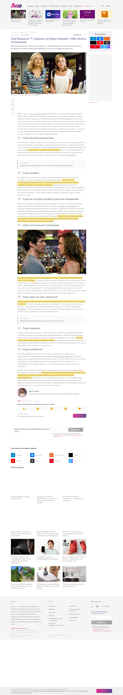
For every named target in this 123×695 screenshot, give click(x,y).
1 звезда (74, 34)
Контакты (52, 597)
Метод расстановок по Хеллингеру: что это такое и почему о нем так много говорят (47, 492)
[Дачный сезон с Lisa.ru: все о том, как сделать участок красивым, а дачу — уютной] (70, 14)
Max (72, 461)
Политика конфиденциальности (57, 609)
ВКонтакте (36, 455)
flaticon (20, 620)
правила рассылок (58, 436)
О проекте (52, 590)
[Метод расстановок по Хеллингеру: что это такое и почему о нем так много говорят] (48, 478)
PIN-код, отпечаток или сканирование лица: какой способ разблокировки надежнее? (21, 544)
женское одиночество (37, 114)
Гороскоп (63, 6)
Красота (44, 6)
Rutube (73, 455)
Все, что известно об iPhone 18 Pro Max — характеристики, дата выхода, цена (74, 543)
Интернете (21, 309)
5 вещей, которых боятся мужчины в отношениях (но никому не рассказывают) (46, 165)
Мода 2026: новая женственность (16, 20)
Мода (37, 6)
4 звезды (79, 34)
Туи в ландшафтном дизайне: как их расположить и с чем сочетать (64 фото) (22, 570)
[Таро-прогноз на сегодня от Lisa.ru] (87, 14)
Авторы (51, 600)
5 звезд (81, 34)
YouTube (16, 461)
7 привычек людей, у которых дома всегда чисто (73, 569)
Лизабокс (87, 6)
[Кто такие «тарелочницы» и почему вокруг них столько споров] (74, 506)
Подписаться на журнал (19, 612)
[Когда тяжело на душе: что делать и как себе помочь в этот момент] (22, 506)
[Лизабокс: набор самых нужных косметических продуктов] (104, 14)
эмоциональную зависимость (64, 356)
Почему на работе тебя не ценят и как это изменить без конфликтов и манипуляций (48, 518)
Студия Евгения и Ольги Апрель (25, 619)
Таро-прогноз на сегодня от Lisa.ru (87, 20)
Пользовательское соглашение (55, 604)
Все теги (72, 605)
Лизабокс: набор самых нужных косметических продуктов (104, 21)
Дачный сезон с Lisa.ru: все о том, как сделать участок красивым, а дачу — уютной (69, 22)
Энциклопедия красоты (74, 594)
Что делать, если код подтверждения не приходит (47, 542)
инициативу (71, 155)
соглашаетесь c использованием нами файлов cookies (48, 691)
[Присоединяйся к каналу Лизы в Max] (22, 478)
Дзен (34, 461)
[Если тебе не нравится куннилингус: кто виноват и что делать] (74, 478)
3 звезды (77, 34)
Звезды (30, 6)
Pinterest (54, 461)
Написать (81, 416)
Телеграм (16, 455)
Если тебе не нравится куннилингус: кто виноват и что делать (73, 491)
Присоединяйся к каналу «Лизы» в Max (52, 20)
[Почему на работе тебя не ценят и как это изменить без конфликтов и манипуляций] (48, 506)
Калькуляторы (74, 598)
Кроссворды (73, 601)
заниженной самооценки (67, 206)
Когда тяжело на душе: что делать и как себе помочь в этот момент (21, 518)
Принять (104, 691)
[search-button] (102, 6)
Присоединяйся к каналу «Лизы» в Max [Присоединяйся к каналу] (20, 490)
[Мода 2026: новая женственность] (18, 14)
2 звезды (76, 34)
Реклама (52, 593)
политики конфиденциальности (75, 435)
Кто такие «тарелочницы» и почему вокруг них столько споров (73, 518)
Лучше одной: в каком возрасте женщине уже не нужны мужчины (42, 321)
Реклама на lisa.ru (93, 102)
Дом (70, 6)
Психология (53, 6)
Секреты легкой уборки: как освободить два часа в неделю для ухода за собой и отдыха (35, 22)
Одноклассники (56, 455)
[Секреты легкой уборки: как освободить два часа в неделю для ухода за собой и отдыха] (35, 14)
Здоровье (78, 6)
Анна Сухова (15, 35)
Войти (108, 6)
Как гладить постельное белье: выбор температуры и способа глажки (48, 570)
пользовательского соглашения (60, 435)
